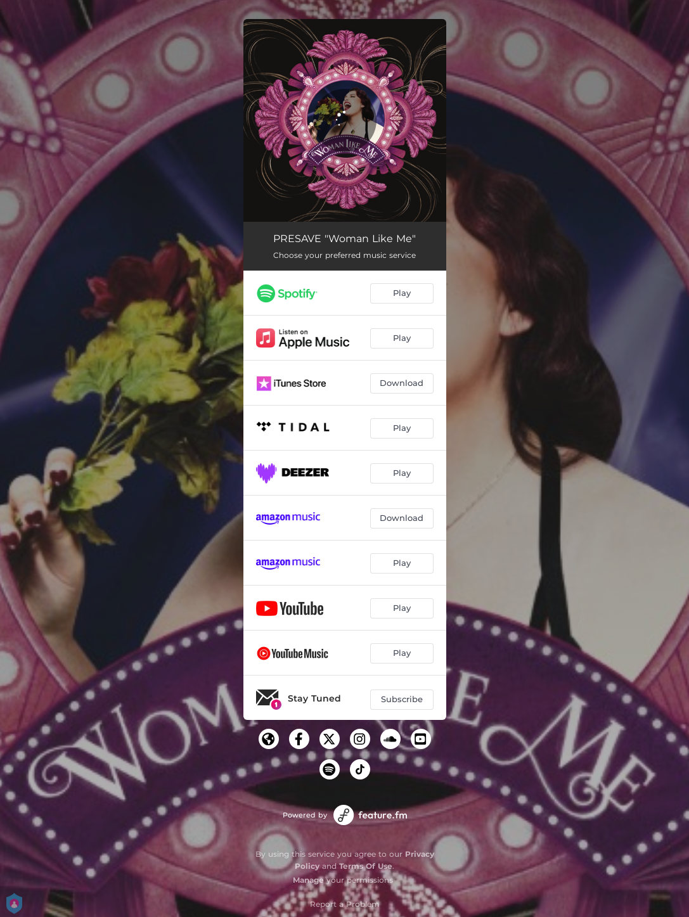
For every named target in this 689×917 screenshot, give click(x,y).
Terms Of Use (365, 866)
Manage (308, 880)
